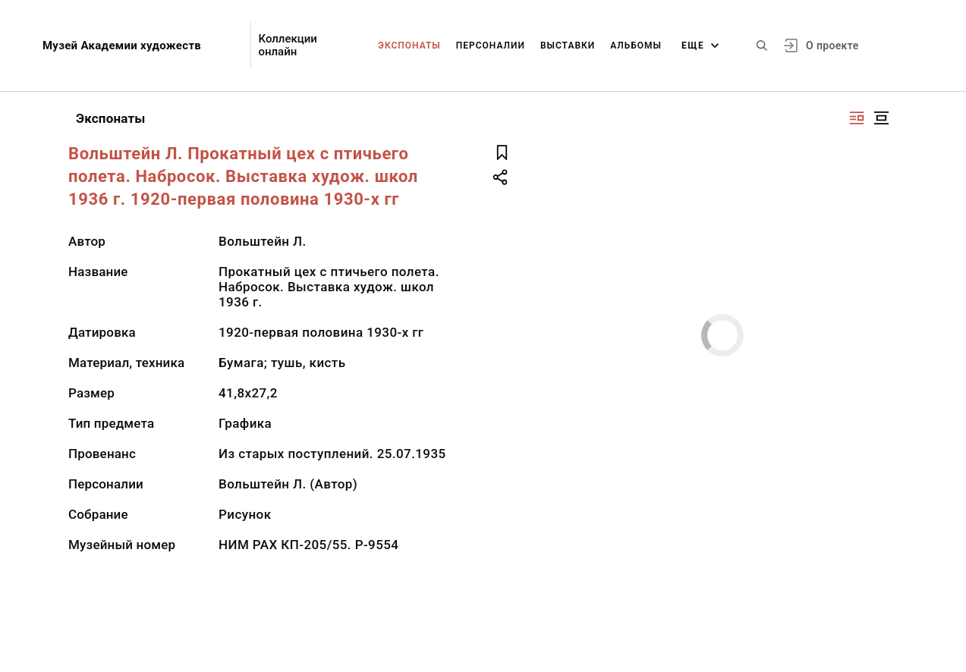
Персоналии (490, 45)
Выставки (567, 45)
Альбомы (636, 45)
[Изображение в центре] (881, 118)
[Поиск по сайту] (762, 45)
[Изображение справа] (857, 118)
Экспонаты (409, 45)
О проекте (832, 45)
